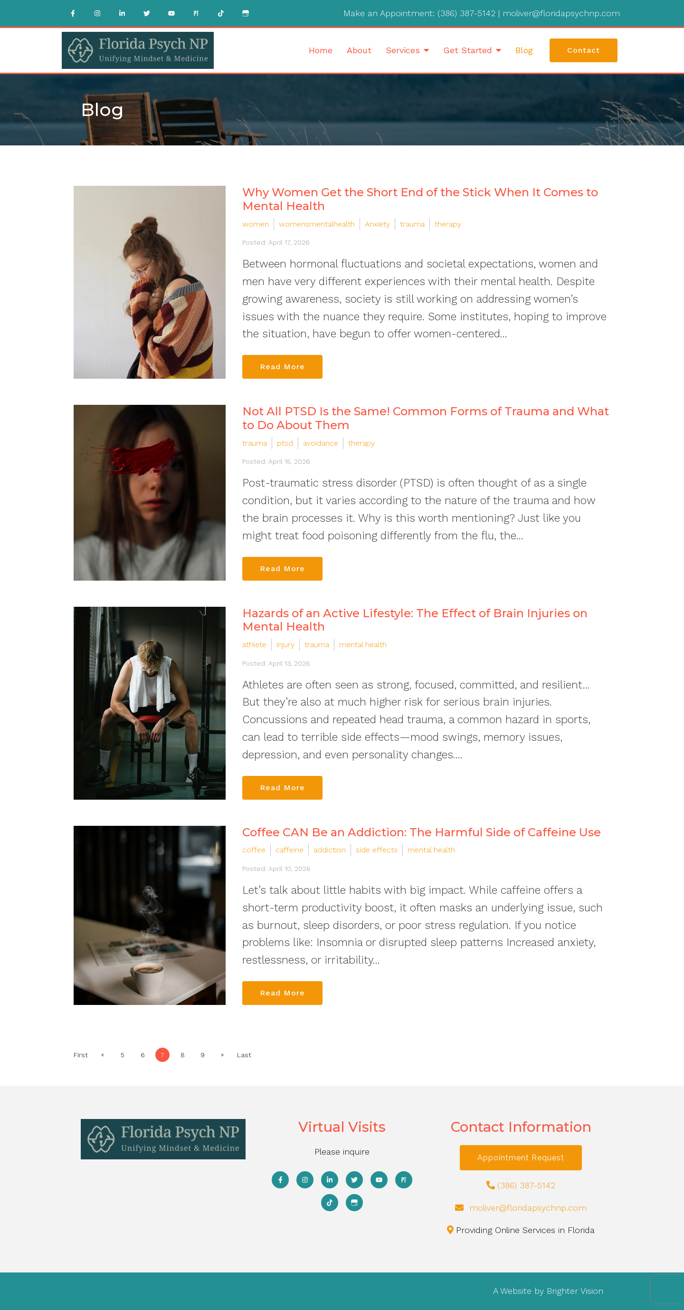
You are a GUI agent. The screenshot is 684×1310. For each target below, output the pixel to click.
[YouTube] (171, 13)
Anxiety (377, 224)
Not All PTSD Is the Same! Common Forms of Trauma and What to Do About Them (425, 418)
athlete (254, 644)
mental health (363, 644)
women (255, 224)
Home (320, 50)
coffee (254, 849)
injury (285, 644)
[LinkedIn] (122, 13)
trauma (412, 224)
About (359, 50)
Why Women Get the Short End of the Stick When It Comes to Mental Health (420, 199)
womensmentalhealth (317, 224)
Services (403, 50)
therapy (448, 224)
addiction (330, 849)
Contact (583, 50)
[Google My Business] (245, 13)
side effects (377, 849)
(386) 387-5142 (466, 13)
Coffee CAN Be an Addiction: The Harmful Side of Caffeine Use (421, 832)
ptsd (285, 443)
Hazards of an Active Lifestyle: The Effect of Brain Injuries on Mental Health (415, 620)
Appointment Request (520, 1157)
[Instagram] (97, 13)
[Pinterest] (196, 13)
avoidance (320, 443)
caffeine (290, 849)
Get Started (467, 50)
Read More (282, 366)
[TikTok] (220, 13)
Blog (524, 50)
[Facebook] (72, 13)
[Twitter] (146, 13)
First (81, 1055)
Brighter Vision (575, 1291)
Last (244, 1055)
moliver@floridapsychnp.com (561, 13)
